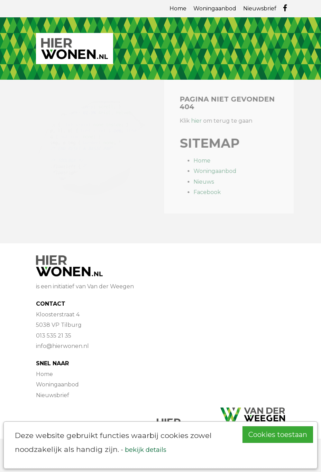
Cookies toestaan (277, 434)
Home (177, 8)
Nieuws (206, 181)
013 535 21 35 (53, 335)
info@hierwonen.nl (62, 346)
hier (199, 120)
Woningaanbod (214, 8)
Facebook (209, 192)
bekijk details (145, 450)
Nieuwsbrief (259, 8)
